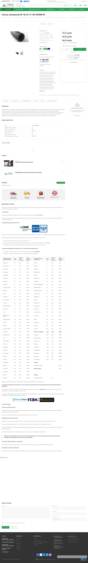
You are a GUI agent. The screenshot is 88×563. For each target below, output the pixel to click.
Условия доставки (37, 540)
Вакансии (18, 545)
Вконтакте (25, 1)
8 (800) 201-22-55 (31, 424)
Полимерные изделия (8, 542)
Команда (18, 543)
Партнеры (18, 548)
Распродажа (5, 551)
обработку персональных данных (18, 522)
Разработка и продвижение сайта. (45, 559)
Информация (37, 536)
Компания (19, 536)
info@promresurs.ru (58, 537)
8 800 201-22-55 (6, 1)
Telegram (27, 1)
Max (28, 1)
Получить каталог (73, 541)
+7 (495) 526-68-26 (23, 424)
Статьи (17, 540)
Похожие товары (6, 142)
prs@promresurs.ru (51, 421)
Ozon (21, 1)
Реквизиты (18, 547)
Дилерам (35, 544)
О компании (18, 538)
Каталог (4, 536)
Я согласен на (15, 522)
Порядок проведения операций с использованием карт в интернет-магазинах (43, 450)
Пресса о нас (19, 541)
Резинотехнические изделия (24, 162)
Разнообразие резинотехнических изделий (28, 172)
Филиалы (36, 538)
